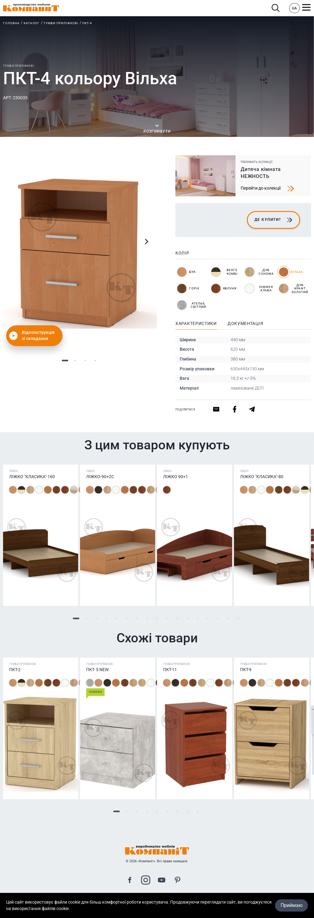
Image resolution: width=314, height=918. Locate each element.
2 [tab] (75, 360)
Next (146, 241)
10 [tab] (167, 618)
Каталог (32, 23)
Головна (11, 23)
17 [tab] (238, 618)
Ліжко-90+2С (100, 476)
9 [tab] (157, 618)
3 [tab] (85, 360)
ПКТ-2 (15, 669)
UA (294, 8)
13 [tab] (197, 618)
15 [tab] (218, 618)
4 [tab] (95, 360)
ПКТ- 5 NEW (97, 669)
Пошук (276, 8)
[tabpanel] (80, 251)
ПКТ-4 (87, 23)
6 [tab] (127, 618)
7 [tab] (137, 618)
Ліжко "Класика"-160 (32, 476)
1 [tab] (65, 360)
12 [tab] (187, 618)
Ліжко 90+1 (175, 476)
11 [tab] (177, 618)
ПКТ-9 (245, 669)
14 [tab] (208, 618)
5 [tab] (116, 618)
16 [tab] (228, 618)
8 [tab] (147, 618)
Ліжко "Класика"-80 (261, 476)
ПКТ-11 (170, 669)
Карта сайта (157, 903)
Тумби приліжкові (61, 23)
